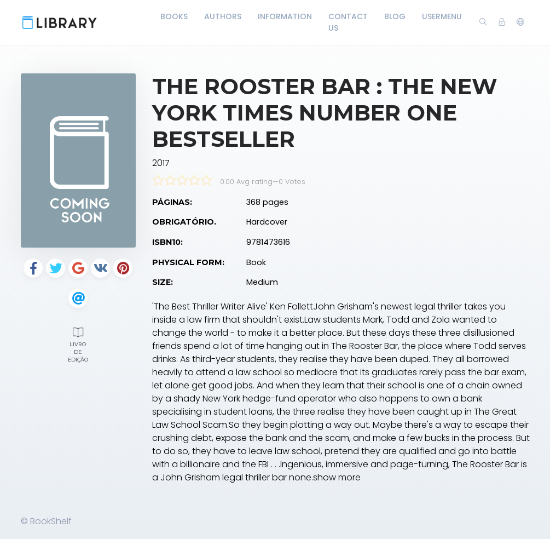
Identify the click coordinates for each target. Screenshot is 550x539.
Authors (222, 16)
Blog (395, 16)
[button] (520, 22)
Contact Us (348, 22)
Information (285, 16)
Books (174, 16)
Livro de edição (78, 343)
